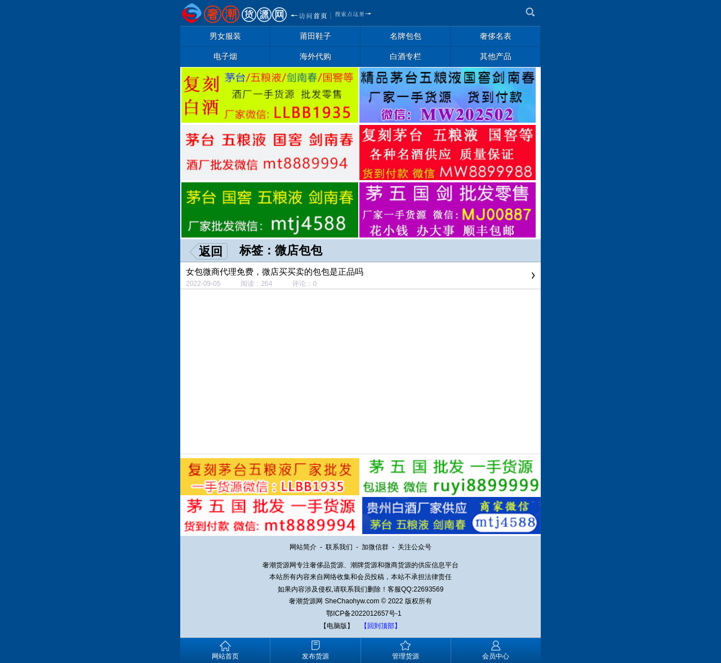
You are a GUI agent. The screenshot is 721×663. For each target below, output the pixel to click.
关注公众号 (414, 547)
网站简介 (303, 547)
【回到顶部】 (380, 626)
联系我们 (339, 547)
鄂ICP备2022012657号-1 (363, 613)
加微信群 (375, 547)
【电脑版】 (337, 626)
